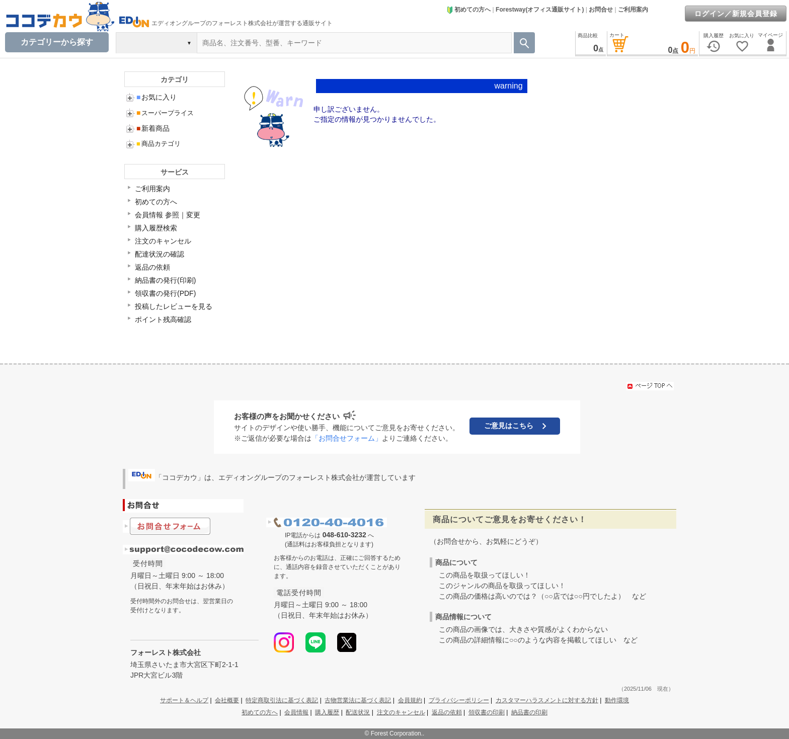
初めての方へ (468, 9)
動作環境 (617, 700)
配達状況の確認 (159, 254)
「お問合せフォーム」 (346, 438)
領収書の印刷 (486, 712)
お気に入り (156, 97)
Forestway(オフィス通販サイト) (540, 9)
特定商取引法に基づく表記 (282, 700)
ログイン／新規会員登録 (735, 14)
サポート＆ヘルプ (184, 700)
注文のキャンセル (163, 241)
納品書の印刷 (529, 712)
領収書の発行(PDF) (165, 293)
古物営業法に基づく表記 (358, 700)
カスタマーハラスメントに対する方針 (547, 700)
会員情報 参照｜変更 (167, 215)
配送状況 (358, 712)
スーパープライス (165, 113)
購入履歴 (327, 712)
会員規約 (410, 700)
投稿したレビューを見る (173, 306)
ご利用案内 (633, 9)
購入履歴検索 (156, 228)
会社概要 (227, 700)
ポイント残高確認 (163, 319)
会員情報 (296, 712)
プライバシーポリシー (459, 700)
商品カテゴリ (158, 143)
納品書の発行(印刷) (165, 280)
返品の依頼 (152, 267)
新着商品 (153, 128)
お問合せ (601, 9)
